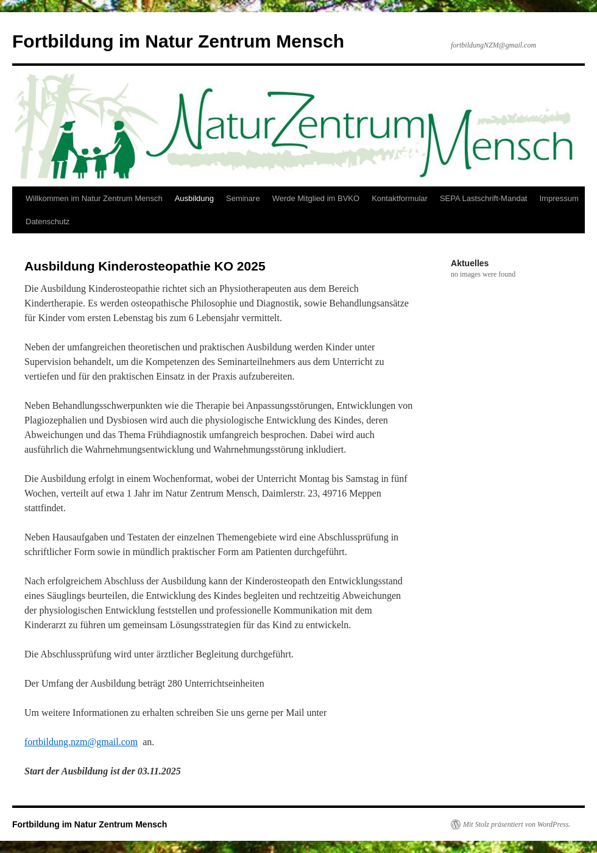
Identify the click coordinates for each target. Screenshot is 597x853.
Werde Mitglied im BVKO (316, 198)
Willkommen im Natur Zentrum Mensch (94, 198)
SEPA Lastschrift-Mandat (484, 198)
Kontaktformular (400, 198)
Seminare (243, 198)
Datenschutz (47, 221)
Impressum (558, 198)
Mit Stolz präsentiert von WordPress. (516, 824)
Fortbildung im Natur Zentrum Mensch (178, 41)
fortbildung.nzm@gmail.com (81, 742)
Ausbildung (194, 198)
